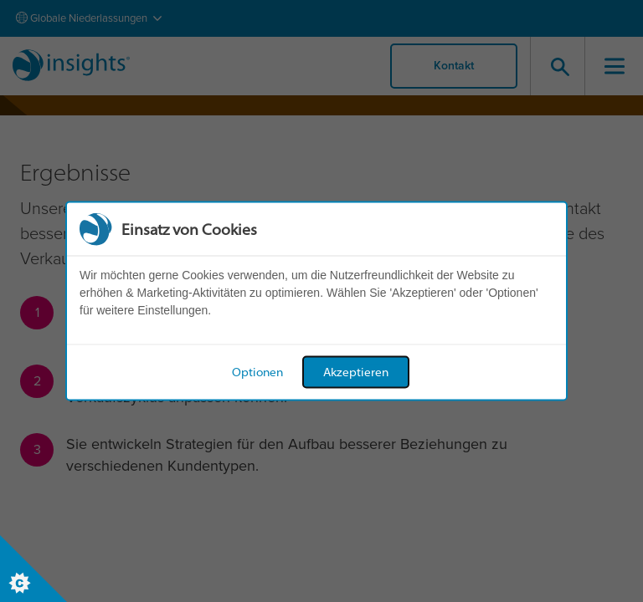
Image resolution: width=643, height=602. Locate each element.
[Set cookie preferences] (33, 568)
